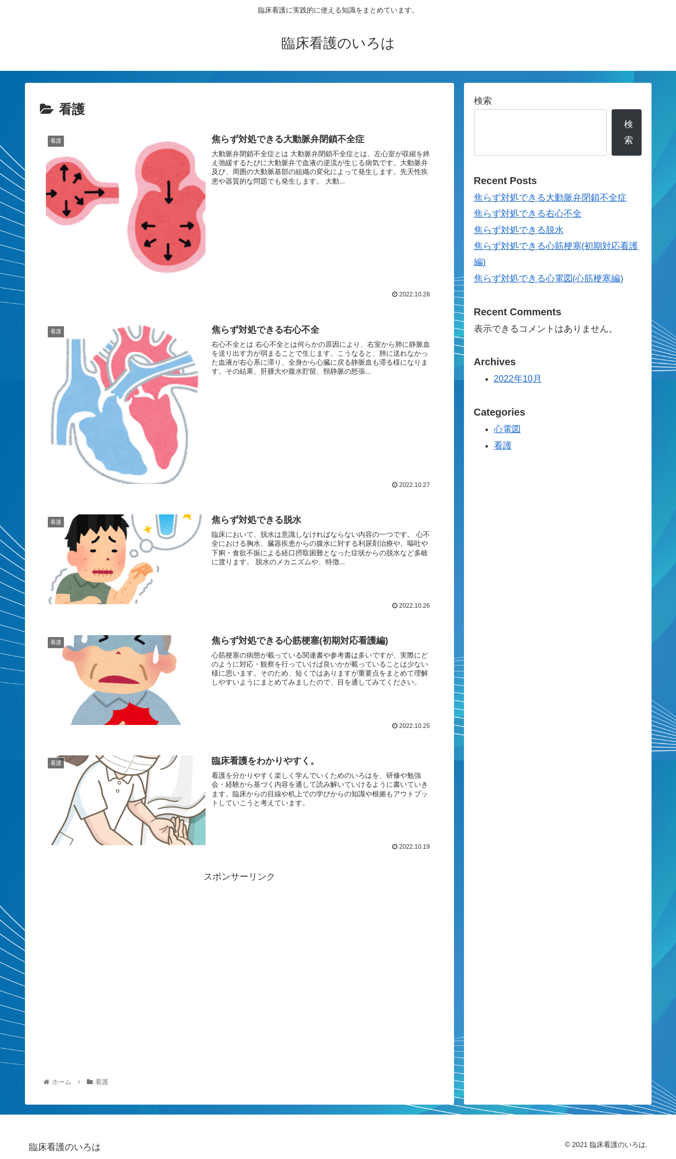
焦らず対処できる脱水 (519, 230)
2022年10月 (518, 379)
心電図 (507, 429)
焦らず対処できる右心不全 (528, 214)
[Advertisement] (239, 954)
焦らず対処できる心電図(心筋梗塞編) (549, 278)
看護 (503, 446)
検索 (483, 101)
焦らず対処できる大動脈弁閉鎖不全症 (550, 198)
